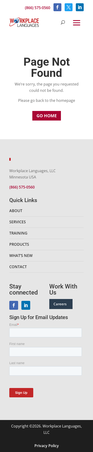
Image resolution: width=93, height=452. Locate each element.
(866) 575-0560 (37, 7)
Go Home (47, 115)
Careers (59, 304)
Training (18, 233)
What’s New (21, 255)
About (15, 210)
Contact (18, 266)
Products (19, 244)
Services (17, 221)
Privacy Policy (46, 445)
